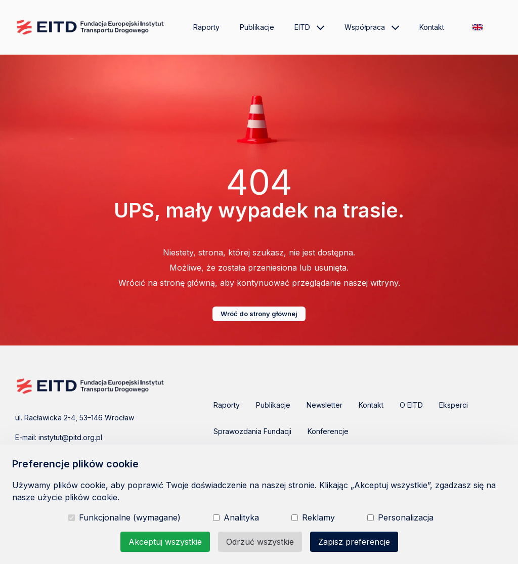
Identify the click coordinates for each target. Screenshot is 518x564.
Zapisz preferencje (354, 542)
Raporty (206, 27)
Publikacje (257, 27)
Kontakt (431, 27)
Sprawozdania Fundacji (252, 431)
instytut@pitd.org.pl (70, 437)
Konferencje (328, 431)
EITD (309, 27)
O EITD (411, 405)
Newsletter (324, 405)
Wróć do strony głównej (259, 314)
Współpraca (371, 27)
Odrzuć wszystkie (260, 542)
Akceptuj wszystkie (165, 542)
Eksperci (453, 405)
